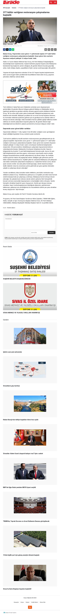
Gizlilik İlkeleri (34, 602)
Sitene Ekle (42, 602)
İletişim (27, 602)
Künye (22, 602)
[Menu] (55, 2)
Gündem (14, 7)
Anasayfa (6, 7)
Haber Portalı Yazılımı (11, 612)
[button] (49, 49)
